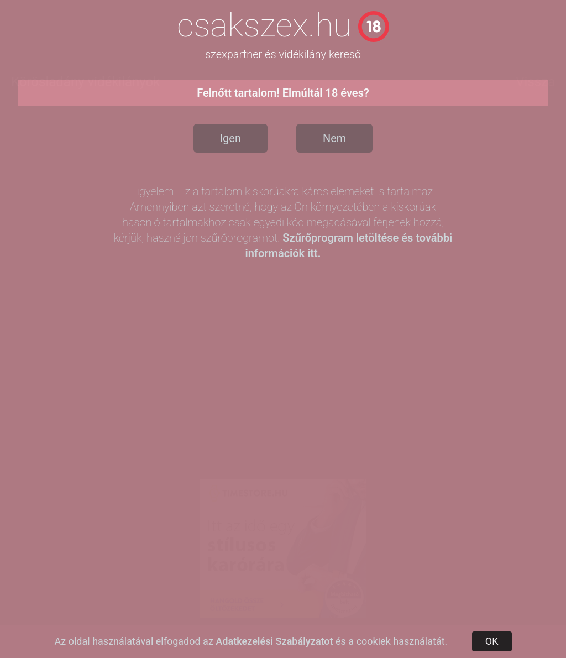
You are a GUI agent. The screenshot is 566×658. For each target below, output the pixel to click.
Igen (230, 138)
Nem (334, 138)
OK (492, 641)
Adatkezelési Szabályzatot (274, 641)
